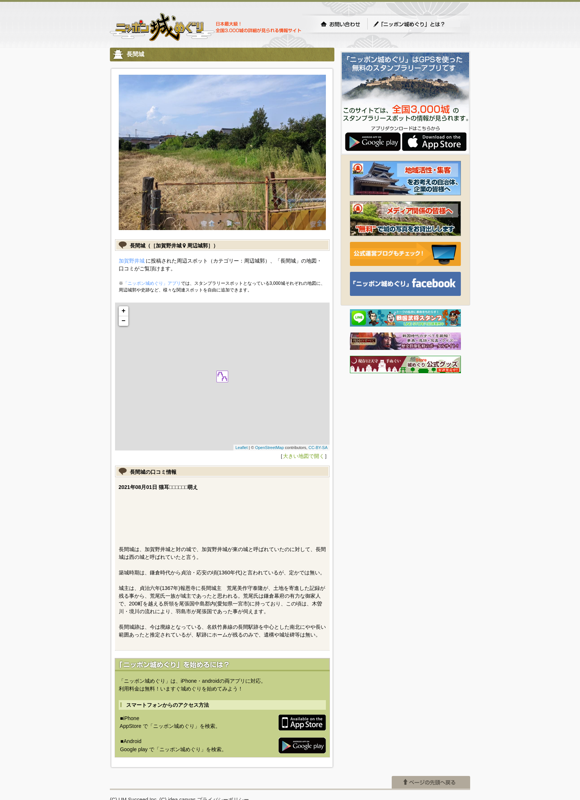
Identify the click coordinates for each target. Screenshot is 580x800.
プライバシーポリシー (223, 761)
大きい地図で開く (303, 456)
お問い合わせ (340, 24)
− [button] (124, 321)
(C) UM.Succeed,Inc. (134, 761)
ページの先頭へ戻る (431, 743)
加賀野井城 (132, 261)
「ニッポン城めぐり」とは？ (416, 24)
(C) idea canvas (177, 761)
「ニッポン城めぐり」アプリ (152, 283)
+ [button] (124, 311)
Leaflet (241, 447)
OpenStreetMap (269, 447)
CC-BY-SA (318, 447)
